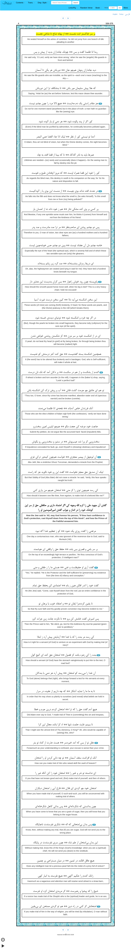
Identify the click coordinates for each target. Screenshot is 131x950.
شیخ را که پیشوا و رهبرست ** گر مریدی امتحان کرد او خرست (65, 891)
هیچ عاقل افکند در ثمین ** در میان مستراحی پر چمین (65, 861)
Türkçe (121, 14)
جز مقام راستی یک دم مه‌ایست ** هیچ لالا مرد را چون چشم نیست (63, 103)
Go (120, 8)
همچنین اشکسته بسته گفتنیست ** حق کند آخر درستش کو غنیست (65, 354)
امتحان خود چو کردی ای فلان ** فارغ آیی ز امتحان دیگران (65, 788)
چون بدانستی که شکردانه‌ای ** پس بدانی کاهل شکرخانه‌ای (65, 806)
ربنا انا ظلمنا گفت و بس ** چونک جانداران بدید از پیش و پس (65, 52)
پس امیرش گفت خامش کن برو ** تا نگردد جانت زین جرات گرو (65, 619)
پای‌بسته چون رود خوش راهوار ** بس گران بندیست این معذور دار (63, 281)
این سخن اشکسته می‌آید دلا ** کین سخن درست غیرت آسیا (65, 300)
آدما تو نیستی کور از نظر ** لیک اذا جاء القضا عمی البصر (65, 137)
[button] (20, 2)
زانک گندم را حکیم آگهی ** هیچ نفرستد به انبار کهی (65, 876)
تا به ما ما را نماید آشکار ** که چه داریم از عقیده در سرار (65, 691)
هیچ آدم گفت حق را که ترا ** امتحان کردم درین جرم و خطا (65, 709)
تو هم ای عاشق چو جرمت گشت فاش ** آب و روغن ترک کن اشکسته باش (65, 390)
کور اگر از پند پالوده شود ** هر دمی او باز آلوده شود (65, 121)
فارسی (127, 14)
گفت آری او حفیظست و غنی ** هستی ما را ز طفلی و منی (63, 567)
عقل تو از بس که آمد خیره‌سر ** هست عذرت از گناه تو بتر (63, 742)
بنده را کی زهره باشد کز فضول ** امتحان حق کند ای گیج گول (63, 655)
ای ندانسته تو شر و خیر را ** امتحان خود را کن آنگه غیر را (65, 773)
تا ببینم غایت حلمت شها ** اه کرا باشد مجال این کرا (65, 724)
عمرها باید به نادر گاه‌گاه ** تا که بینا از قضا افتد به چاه (65, 155)
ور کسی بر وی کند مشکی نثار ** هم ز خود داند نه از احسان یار (65, 209)
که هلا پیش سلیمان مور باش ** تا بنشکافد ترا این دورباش (65, 88)
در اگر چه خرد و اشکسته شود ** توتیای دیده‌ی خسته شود (65, 318)
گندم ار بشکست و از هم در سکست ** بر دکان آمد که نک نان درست (63, 372)
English (115, 14)
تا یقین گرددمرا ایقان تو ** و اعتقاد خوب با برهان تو (65, 603)
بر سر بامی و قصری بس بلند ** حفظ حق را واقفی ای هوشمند (65, 549)
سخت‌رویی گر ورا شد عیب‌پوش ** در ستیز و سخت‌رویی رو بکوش (65, 441)
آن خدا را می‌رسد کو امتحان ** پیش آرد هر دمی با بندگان (65, 673)
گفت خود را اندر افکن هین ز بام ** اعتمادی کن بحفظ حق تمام (66, 585)
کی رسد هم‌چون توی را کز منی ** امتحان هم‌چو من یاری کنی (65, 490)
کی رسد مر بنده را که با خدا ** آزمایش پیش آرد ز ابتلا (65, 637)
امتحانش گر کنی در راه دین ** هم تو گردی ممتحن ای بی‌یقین (63, 906)
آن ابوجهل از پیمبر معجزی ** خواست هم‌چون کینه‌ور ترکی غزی (63, 457)
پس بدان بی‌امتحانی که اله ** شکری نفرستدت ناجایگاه (63, 824)
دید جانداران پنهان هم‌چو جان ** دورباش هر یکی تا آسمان (65, 70)
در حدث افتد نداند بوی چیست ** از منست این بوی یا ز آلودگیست (63, 191)
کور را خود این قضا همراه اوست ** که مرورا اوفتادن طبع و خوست (65, 173)
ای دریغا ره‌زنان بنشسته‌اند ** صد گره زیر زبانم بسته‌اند (65, 263)
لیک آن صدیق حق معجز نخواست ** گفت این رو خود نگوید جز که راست (65, 472)
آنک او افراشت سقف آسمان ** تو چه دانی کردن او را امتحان (65, 758)
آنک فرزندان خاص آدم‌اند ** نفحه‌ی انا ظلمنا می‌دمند (65, 408)
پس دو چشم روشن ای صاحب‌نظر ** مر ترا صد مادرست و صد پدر (65, 227)
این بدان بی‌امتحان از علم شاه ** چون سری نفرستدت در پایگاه (65, 842)
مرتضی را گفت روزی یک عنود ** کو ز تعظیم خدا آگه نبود (65, 531)
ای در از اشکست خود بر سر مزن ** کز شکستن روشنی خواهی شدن (65, 336)
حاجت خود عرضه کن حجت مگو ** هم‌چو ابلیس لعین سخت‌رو (65, 426)
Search (75, 2)
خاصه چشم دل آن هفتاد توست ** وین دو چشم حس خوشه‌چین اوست (65, 245)
